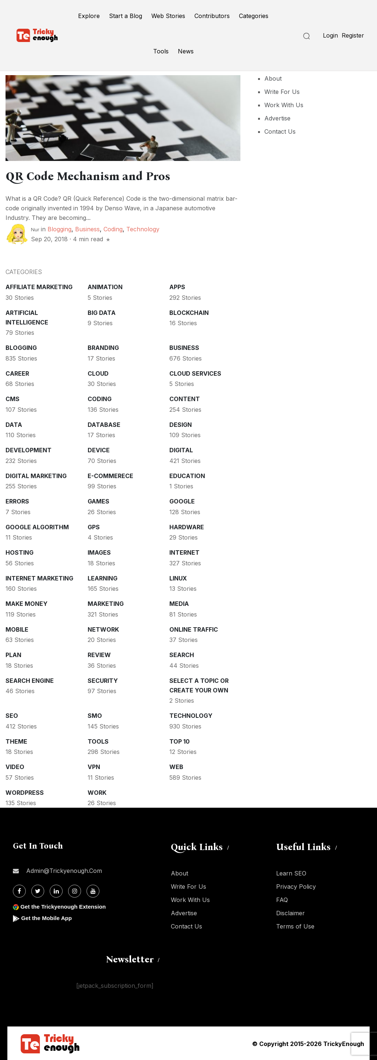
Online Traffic (193, 628)
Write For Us (282, 91)
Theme (16, 740)
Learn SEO (291, 872)
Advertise (277, 118)
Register (353, 35)
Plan (13, 654)
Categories (253, 16)
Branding (103, 347)
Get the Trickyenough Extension (65, 906)
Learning (102, 577)
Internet (184, 551)
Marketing (106, 603)
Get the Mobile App (47, 917)
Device (99, 449)
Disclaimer (290, 912)
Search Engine (30, 680)
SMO (95, 715)
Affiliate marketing (39, 286)
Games (98, 500)
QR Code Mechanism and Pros (100, 176)
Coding (113, 228)
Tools (161, 51)
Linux (178, 577)
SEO (12, 715)
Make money (26, 603)
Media (179, 603)
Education (187, 475)
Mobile (17, 628)
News (186, 51)
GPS (94, 526)
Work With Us (283, 105)
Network (103, 628)
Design (180, 424)
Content (184, 398)
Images (99, 551)
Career (17, 372)
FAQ (282, 899)
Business (87, 228)
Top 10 (179, 740)
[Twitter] (37, 890)
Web (176, 766)
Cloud (98, 372)
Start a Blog (125, 16)
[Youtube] (93, 890)
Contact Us (280, 131)
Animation (105, 286)
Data (14, 424)
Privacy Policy (296, 885)
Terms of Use (295, 925)
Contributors (212, 16)
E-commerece (110, 475)
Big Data (102, 312)
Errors (17, 500)
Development (29, 449)
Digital (181, 449)
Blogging (59, 228)
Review (99, 654)
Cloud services (195, 372)
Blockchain (189, 312)
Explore (89, 16)
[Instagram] (74, 890)
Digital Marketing (36, 475)
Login (330, 35)
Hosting (20, 551)
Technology (142, 228)
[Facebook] (19, 890)
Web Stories (168, 16)
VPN (94, 766)
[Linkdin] (56, 890)
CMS (13, 398)
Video (15, 766)
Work (97, 792)
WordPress (25, 792)
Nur (35, 229)
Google (182, 500)
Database (104, 424)
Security (103, 680)
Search (181, 654)
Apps (177, 286)
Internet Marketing (39, 577)
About (273, 78)
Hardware (186, 526)
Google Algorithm (37, 526)
